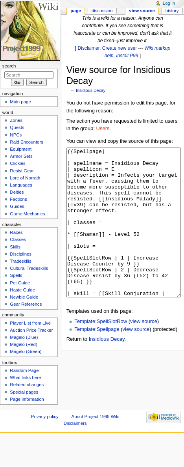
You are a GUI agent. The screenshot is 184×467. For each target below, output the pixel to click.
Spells (16, 275)
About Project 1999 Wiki (96, 416)
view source (143, 351)
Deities (17, 192)
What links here (25, 377)
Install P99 (127, 55)
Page (75, 10)
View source (142, 10)
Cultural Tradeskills (29, 268)
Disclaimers (75, 423)
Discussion (102, 10)
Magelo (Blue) (24, 337)
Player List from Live (30, 323)
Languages (21, 185)
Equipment (20, 149)
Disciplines (20, 254)
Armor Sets (21, 156)
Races (16, 232)
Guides (17, 206)
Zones (16, 120)
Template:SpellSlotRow (100, 351)
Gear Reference (26, 304)
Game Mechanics (27, 213)
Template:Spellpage (96, 359)
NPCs (16, 135)
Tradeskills (20, 261)
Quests (17, 127)
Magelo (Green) (25, 351)
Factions (18, 199)
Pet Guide (20, 282)
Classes (18, 239)
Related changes (27, 384)
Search (9, 66)
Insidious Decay (90, 90)
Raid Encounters (26, 142)
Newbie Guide (24, 297)
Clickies (17, 163)
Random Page (24, 370)
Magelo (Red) (23, 344)
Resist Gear (21, 170)
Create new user (119, 48)
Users (103, 128)
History (172, 10)
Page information (27, 399)
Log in (169, 3)
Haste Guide (22, 290)
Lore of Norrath (25, 178)
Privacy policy (45, 416)
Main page (20, 101)
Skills (15, 247)
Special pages (24, 392)
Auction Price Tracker (31, 330)
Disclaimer (89, 48)
